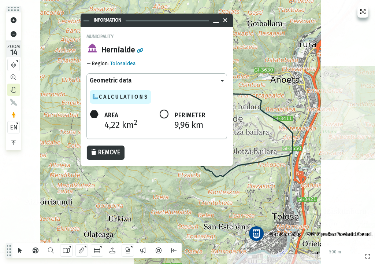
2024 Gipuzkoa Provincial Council (338, 232)
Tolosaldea (122, 63)
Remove (105, 152)
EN (14, 127)
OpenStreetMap (284, 232)
